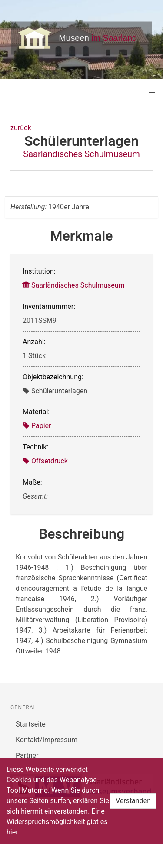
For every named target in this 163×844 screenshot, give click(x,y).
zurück (20, 128)
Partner (27, 755)
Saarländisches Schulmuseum (81, 154)
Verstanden (133, 801)
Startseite (31, 724)
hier (12, 832)
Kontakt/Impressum (46, 740)
